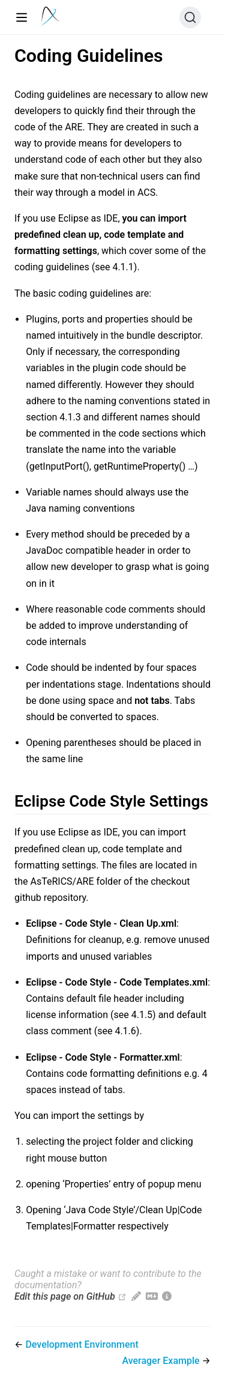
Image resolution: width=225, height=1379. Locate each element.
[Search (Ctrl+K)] (190, 17)
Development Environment (81, 1344)
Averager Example (162, 1360)
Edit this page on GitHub (64, 1296)
